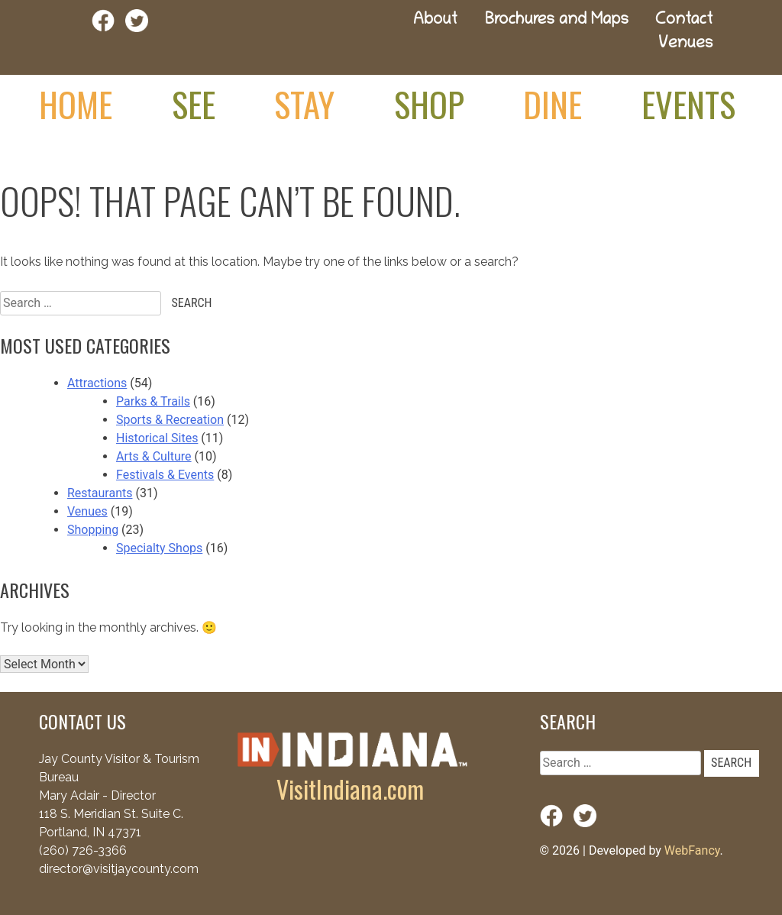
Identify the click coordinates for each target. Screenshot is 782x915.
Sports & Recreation (170, 419)
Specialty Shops (159, 548)
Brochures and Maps (557, 21)
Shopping (92, 529)
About (435, 21)
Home (75, 104)
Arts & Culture (154, 456)
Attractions (97, 383)
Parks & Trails (153, 401)
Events (688, 104)
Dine (552, 104)
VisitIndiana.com (350, 789)
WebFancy (692, 850)
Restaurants (100, 493)
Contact (684, 21)
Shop (429, 104)
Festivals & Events (165, 474)
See (193, 104)
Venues (685, 44)
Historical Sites (157, 438)
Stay (304, 104)
